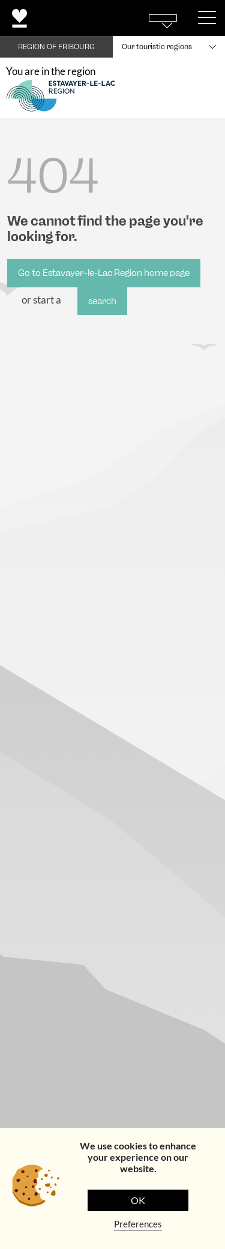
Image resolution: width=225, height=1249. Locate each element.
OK (138, 1200)
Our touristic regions (157, 47)
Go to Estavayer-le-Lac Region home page (104, 273)
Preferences (138, 1223)
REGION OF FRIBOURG (56, 47)
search (102, 301)
